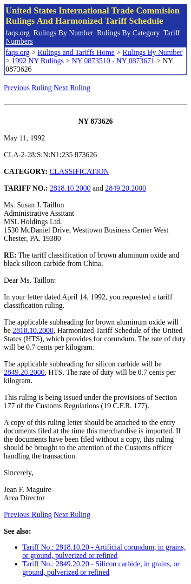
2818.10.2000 (70, 188)
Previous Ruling (28, 88)
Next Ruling (72, 88)
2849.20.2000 (125, 188)
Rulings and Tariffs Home (76, 52)
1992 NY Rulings (38, 61)
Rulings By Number (63, 33)
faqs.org (18, 33)
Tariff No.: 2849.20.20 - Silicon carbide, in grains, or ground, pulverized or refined (101, 568)
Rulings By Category (128, 33)
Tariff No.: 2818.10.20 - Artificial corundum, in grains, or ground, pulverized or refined (103, 551)
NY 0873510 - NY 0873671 (113, 61)
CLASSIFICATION (79, 171)
